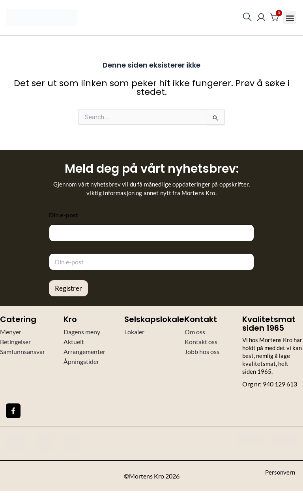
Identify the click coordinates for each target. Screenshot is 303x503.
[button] (289, 17)
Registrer (68, 288)
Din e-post (63, 215)
